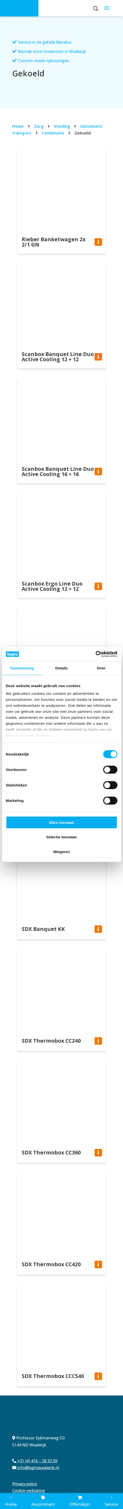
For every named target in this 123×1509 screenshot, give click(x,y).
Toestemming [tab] (22, 668)
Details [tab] (61, 668)
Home (18, 126)
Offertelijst (79, 1501)
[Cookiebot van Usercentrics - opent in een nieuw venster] (95, 654)
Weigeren (61, 851)
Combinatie (53, 133)
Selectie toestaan (61, 837)
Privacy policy (24, 1484)
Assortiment (43, 1501)
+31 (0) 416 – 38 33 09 (34, 1461)
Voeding (62, 126)
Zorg (38, 126)
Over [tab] (101, 668)
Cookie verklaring (28, 1490)
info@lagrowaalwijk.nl (35, 1467)
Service (111, 1501)
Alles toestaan (61, 822)
